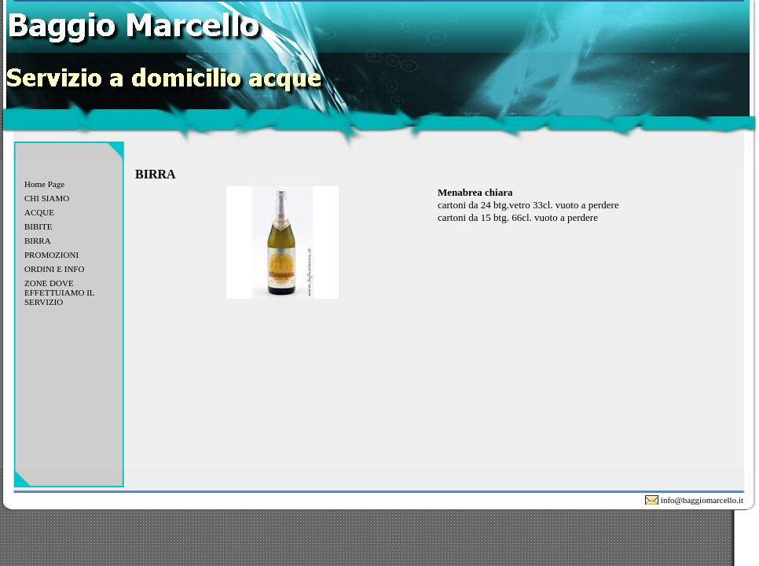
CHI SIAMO (46, 198)
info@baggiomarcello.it (702, 500)
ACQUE (39, 212)
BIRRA (37, 240)
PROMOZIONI (51, 254)
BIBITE (38, 226)
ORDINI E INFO (54, 269)
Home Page (44, 184)
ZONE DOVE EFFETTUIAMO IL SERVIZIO (59, 292)
